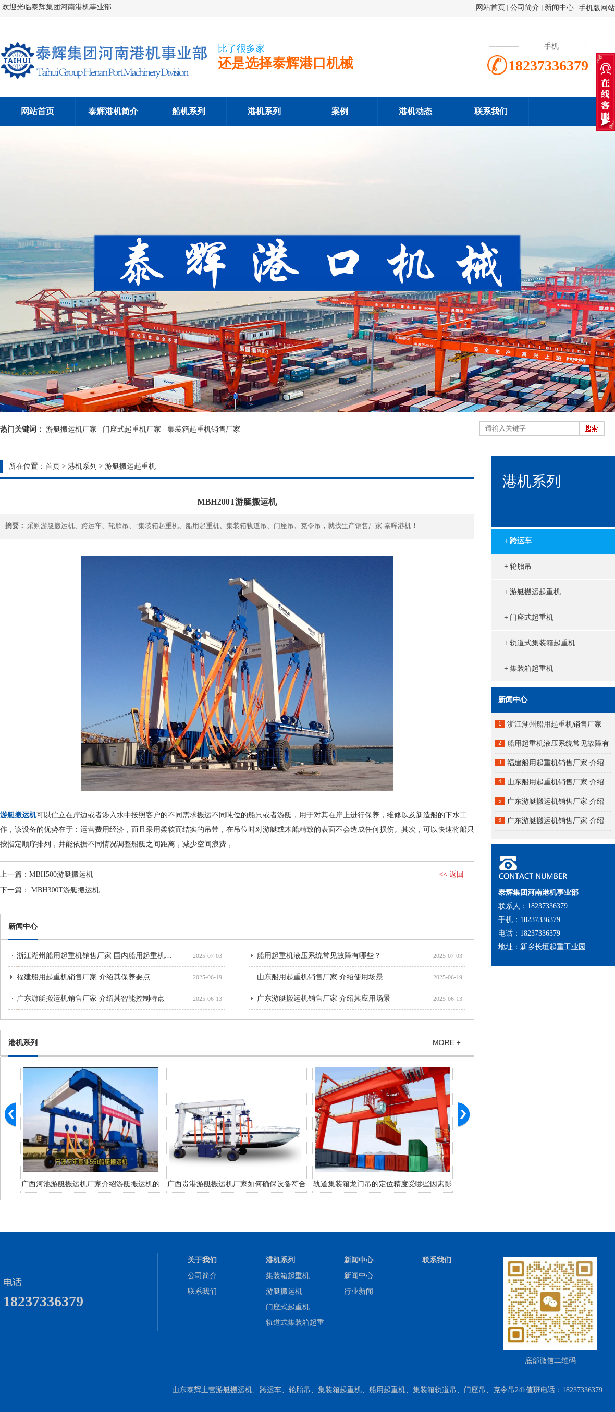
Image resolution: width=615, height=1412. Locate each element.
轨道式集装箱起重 (295, 1323)
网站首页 (490, 7)
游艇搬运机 (284, 1291)
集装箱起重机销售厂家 (203, 429)
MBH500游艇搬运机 (61, 874)
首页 (52, 466)
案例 (339, 111)
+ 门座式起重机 (529, 617)
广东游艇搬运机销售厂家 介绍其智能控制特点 (91, 998)
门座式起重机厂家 (132, 429)
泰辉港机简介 (113, 111)
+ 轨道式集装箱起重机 (539, 643)
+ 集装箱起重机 (529, 668)
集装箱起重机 (288, 1276)
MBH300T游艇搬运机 (65, 890)
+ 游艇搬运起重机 (532, 592)
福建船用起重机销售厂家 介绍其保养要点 (83, 977)
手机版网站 (597, 8)
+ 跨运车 (518, 541)
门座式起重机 (288, 1307)
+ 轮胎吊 (518, 566)
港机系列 (264, 111)
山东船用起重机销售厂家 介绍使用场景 (320, 977)
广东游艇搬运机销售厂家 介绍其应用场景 (323, 998)
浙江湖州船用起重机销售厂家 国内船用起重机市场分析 (105, 956)
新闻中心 (559, 7)
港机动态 (415, 111)
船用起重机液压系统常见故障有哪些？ (319, 956)
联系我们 (491, 111)
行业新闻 (358, 1291)
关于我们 (202, 1260)
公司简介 (526, 7)
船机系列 (188, 111)
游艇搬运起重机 (130, 466)
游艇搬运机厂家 (71, 429)
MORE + (447, 1042)
